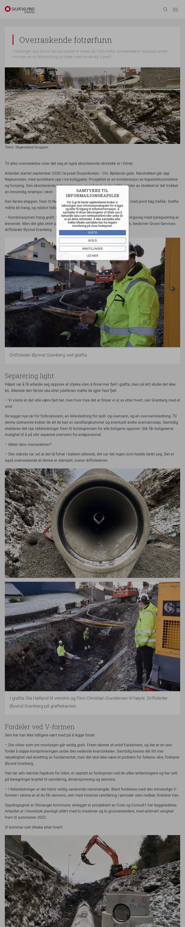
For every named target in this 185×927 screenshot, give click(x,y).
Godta (92, 232)
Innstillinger (92, 248)
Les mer (92, 255)
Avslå (92, 240)
